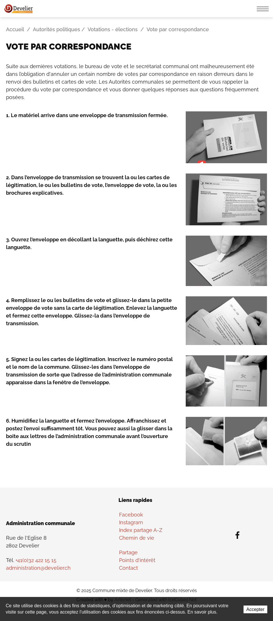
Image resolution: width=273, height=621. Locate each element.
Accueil (15, 29)
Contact (128, 568)
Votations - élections (113, 29)
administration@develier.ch (38, 568)
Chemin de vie (136, 538)
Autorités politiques (56, 29)
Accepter (255, 609)
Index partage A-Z (140, 530)
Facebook (131, 515)
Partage (128, 552)
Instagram (131, 522)
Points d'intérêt (137, 560)
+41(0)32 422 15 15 (35, 560)
